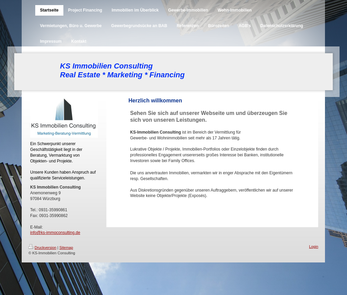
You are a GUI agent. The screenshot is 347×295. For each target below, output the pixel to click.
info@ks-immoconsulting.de (55, 232)
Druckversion (42, 247)
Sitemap (66, 247)
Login (313, 246)
